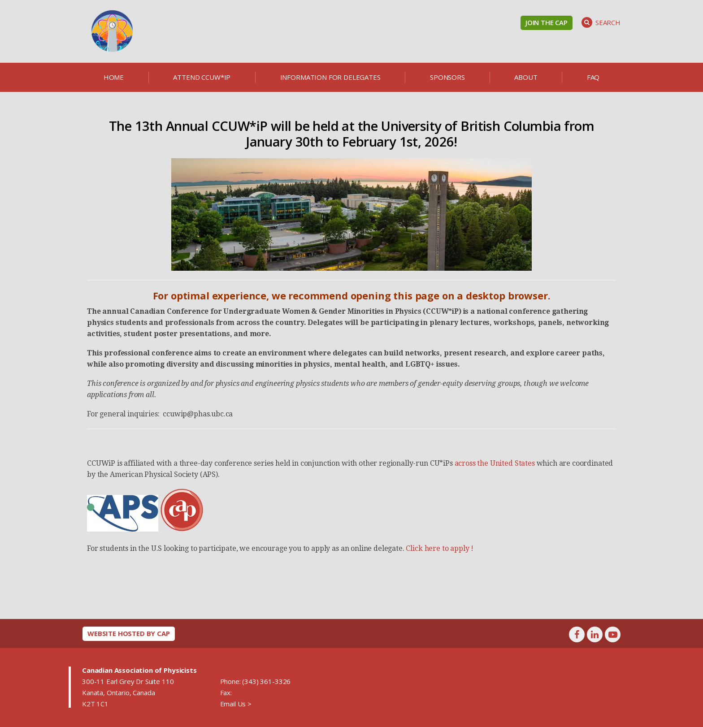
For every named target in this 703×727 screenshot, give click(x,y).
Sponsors (447, 77)
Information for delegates (330, 77)
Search (601, 22)
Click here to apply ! (440, 548)
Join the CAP (546, 22)
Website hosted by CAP (128, 633)
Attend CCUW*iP (201, 77)
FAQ (593, 77)
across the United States (496, 463)
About (525, 77)
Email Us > (236, 703)
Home (114, 77)
